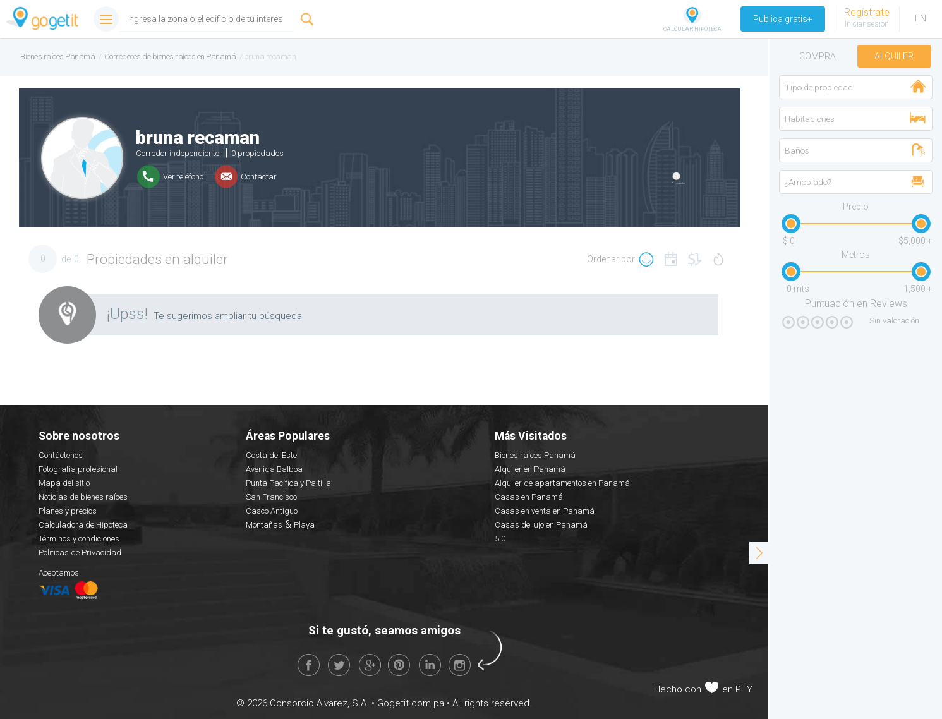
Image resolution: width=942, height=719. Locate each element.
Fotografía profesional (78, 469)
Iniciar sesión (867, 24)
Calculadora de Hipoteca (83, 524)
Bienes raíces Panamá (535, 455)
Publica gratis (782, 19)
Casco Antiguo (272, 511)
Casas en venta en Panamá (545, 511)
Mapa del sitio (64, 483)
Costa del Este (271, 455)
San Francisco (271, 497)
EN (920, 18)
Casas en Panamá (529, 497)
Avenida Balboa (274, 469)
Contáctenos (61, 455)
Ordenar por (611, 259)
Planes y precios (68, 511)
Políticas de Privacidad (80, 552)
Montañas (264, 524)
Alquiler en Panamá (530, 469)
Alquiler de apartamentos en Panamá (562, 483)
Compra (817, 56)
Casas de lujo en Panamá (541, 524)
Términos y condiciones (79, 538)
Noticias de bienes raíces (83, 497)
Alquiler (894, 56)
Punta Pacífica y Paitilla (288, 483)
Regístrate (867, 12)
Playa (304, 524)
